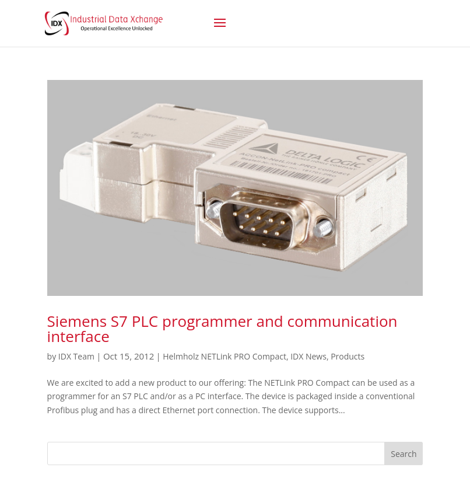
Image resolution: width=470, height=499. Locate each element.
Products (347, 356)
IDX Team (76, 356)
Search (403, 453)
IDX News (308, 356)
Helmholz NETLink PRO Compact (224, 356)
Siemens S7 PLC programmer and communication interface (222, 328)
